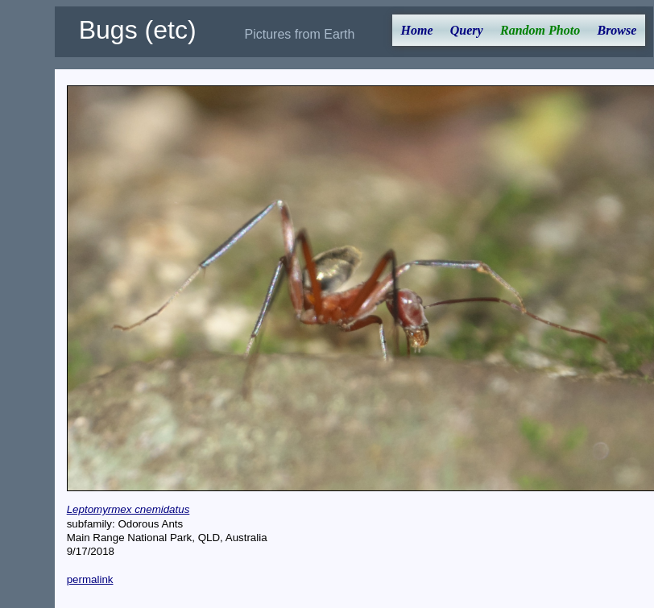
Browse (616, 30)
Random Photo (540, 30)
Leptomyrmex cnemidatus (128, 509)
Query (466, 30)
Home (417, 30)
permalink (90, 579)
